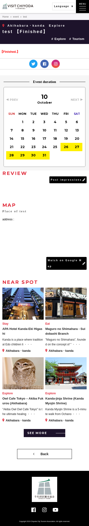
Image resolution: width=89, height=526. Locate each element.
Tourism (78, 39)
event (16, 16)
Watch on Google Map (65, 263)
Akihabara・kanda (26, 25)
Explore (60, 39)
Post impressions (66, 180)
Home (5, 16)
